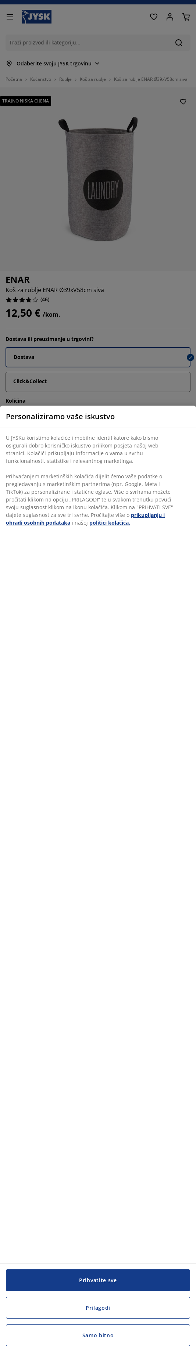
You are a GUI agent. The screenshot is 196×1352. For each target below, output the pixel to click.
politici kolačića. (109, 522)
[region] (98, 879)
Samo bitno (98, 1335)
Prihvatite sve (98, 1280)
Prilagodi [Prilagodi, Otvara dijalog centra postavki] (98, 1307)
